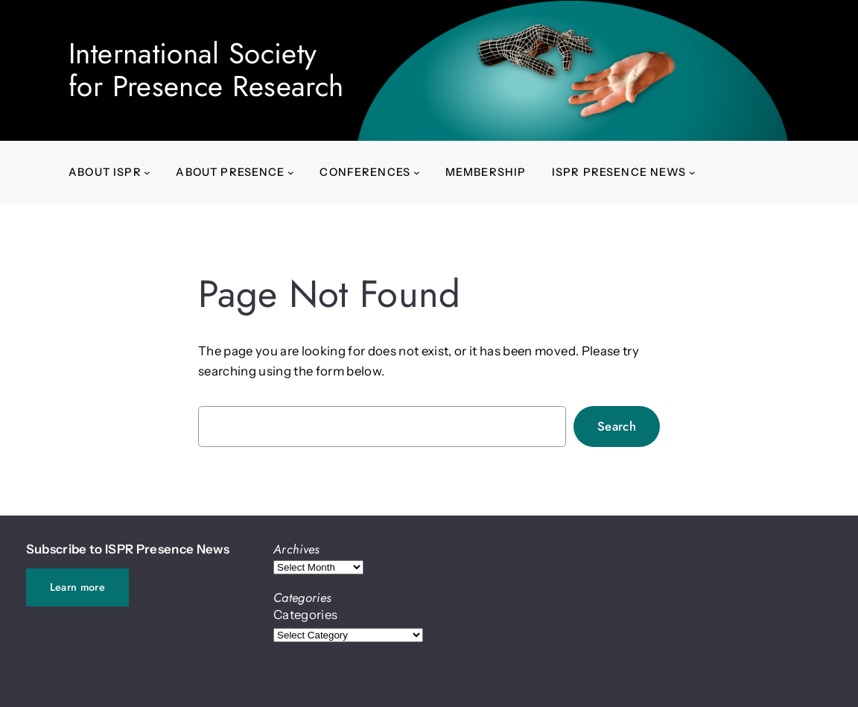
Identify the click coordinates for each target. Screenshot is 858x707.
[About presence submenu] (290, 172)
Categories (305, 614)
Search (616, 426)
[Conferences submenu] (416, 172)
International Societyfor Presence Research (206, 70)
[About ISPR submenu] (147, 172)
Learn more (77, 587)
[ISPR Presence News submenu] (692, 172)
